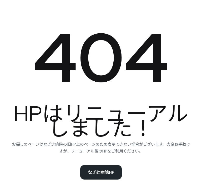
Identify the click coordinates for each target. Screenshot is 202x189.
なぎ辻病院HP (101, 172)
